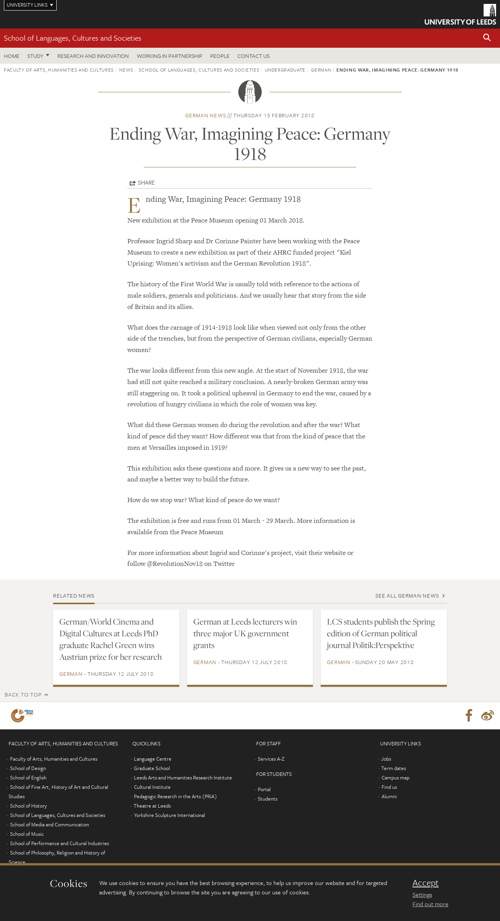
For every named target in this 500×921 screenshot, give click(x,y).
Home (12, 56)
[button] (487, 38)
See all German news (407, 595)
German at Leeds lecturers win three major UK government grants (245, 633)
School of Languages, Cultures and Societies (72, 37)
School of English (28, 777)
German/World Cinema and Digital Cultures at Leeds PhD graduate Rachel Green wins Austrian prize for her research (110, 639)
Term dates (393, 768)
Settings (422, 894)
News (126, 69)
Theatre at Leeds (152, 806)
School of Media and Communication (49, 824)
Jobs (386, 759)
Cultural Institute (152, 787)
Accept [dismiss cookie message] (425, 882)
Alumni (389, 796)
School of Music (27, 834)
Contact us (254, 56)
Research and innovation (93, 56)
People (220, 56)
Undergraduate (285, 69)
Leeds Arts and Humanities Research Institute (183, 777)
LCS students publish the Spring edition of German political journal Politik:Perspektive (381, 633)
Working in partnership (169, 56)
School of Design (28, 768)
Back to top (23, 694)
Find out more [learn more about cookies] (430, 903)
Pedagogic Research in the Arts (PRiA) (175, 796)
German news (205, 115)
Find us (389, 787)
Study (35, 56)
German (321, 69)
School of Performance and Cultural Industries (59, 843)
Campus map (395, 777)
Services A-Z (271, 759)
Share (146, 182)
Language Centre (152, 759)
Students (267, 799)
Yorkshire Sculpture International (169, 815)
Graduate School (152, 768)
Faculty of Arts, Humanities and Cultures (59, 69)
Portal (264, 789)
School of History (28, 806)
